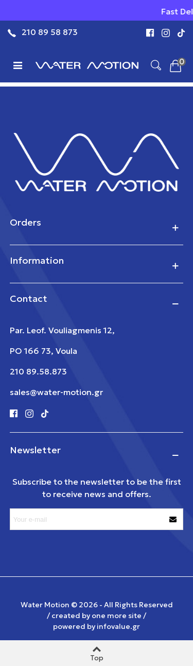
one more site (117, 615)
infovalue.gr (118, 626)
